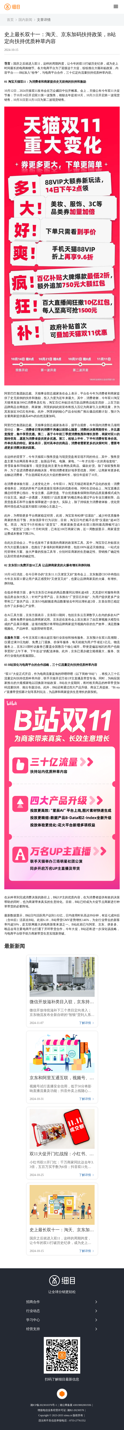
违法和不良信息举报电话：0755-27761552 (62, 1420)
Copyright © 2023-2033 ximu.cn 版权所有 (60, 1415)
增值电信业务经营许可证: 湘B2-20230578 (61, 1410)
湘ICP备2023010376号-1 (43, 1405)
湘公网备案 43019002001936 (75, 1405)
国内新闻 (25, 20)
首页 (10, 20)
